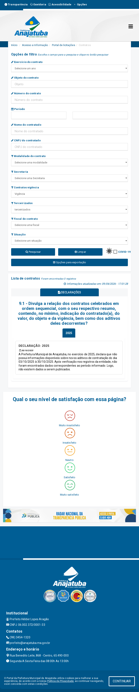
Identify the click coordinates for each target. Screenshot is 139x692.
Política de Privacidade (60, 681)
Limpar (80, 251)
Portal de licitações (63, 45)
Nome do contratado (26, 124)
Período (18, 109)
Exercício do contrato (26, 62)
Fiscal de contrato (24, 218)
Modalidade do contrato (28, 156)
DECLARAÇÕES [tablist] (69, 292)
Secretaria (19, 171)
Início (14, 45)
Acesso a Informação (35, 45)
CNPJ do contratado (26, 140)
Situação (18, 234)
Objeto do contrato (25, 77)
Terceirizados (22, 203)
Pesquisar (33, 251)
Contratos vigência (25, 187)
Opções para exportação (69, 262)
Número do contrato (26, 93)
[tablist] (68, 333)
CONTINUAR (122, 681)
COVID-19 (124, 251)
